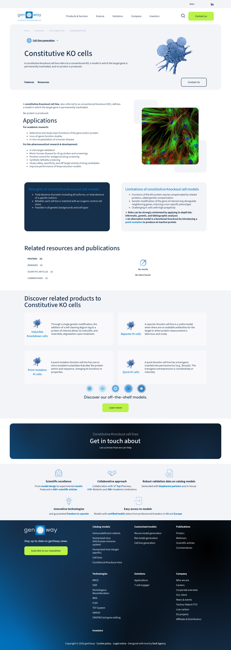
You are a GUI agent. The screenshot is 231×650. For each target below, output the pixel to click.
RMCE (95, 580)
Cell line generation (144, 543)
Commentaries (184, 547)
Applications (141, 580)
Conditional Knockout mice (107, 562)
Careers (180, 585)
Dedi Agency (159, 643)
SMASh (96, 612)
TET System (98, 607)
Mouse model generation (148, 533)
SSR (94, 585)
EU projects (182, 614)
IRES (94, 598)
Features (29, 82)
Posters (180, 533)
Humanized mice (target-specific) (105, 551)
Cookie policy (104, 643)
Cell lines (97, 557)
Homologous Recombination (100, 591)
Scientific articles (185, 543)
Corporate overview (187, 590)
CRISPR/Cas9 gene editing (106, 617)
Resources (43, 82)
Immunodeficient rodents (106, 533)
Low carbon (182, 609)
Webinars (181, 538)
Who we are (182, 580)
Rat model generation (146, 538)
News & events (184, 599)
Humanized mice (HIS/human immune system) (103, 541)
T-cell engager (142, 585)
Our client (181, 594)
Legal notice (119, 643)
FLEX (95, 603)
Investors (155, 16)
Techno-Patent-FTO (186, 604)
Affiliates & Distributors (188, 619)
